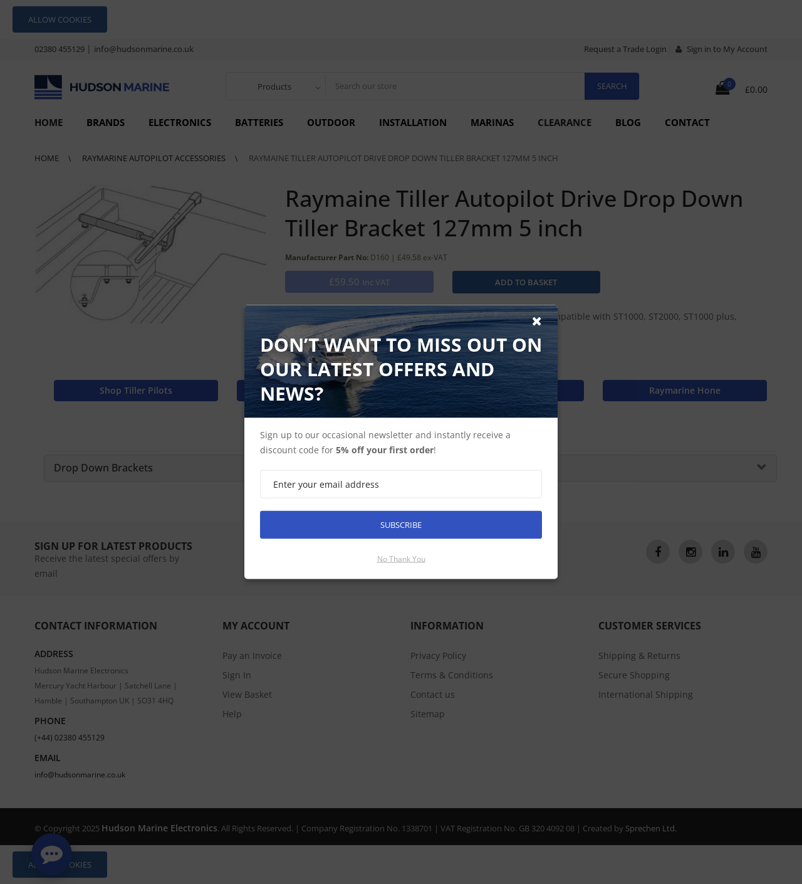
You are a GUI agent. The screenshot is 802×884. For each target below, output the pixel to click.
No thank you (401, 559)
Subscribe (401, 524)
